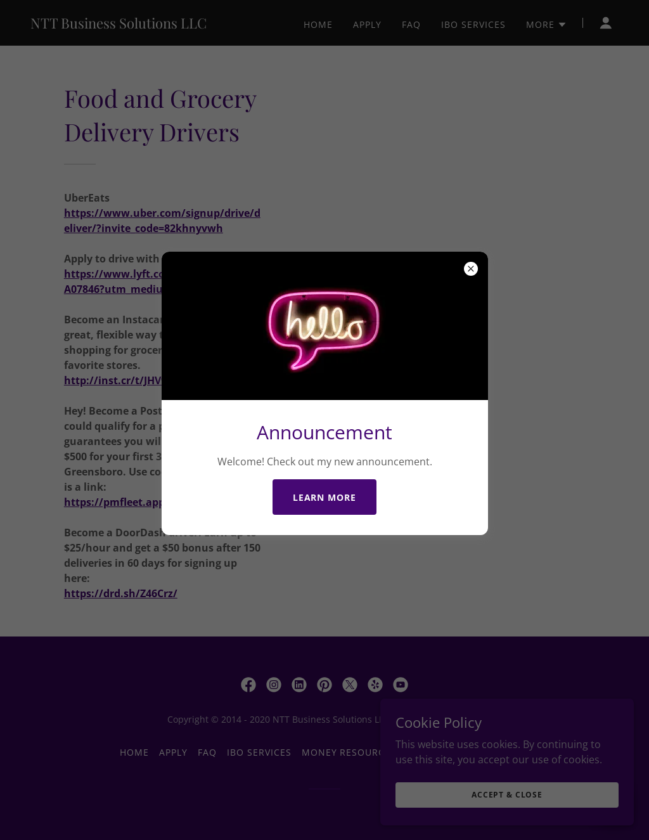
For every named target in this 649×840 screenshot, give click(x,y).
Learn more (325, 497)
